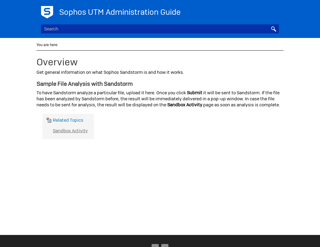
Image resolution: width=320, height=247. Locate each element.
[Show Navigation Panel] (275, 10)
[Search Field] (160, 28)
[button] (273, 28)
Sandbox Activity (70, 131)
